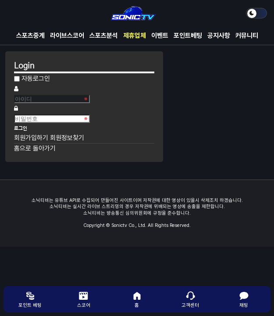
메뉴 (14, 13)
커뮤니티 (246, 36)
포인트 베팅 (30, 299)
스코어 (83, 299)
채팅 (243, 299)
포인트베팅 (188, 36)
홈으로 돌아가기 (35, 148)
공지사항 (218, 36)
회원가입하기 (32, 138)
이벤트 (159, 36)
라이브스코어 (67, 36)
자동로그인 (35, 79)
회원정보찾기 (67, 138)
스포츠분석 (103, 36)
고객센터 (190, 299)
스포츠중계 (30, 36)
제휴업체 (134, 36)
